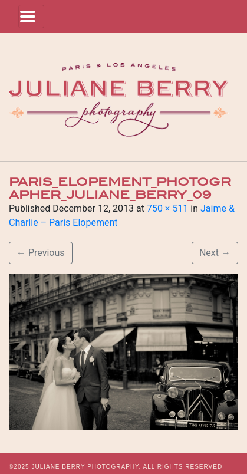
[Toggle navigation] (31, 16)
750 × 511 (167, 208)
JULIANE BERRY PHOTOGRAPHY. (86, 466)
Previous (41, 252)
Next (214, 252)
